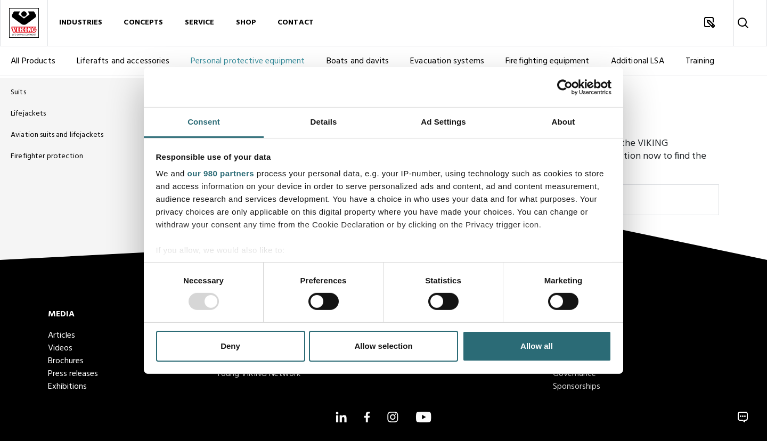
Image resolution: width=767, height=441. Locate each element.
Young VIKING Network (258, 374)
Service (200, 24)
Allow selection (383, 345)
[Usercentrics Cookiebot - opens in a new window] (564, 87)
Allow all (536, 345)
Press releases (73, 374)
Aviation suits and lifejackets (57, 135)
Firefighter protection (47, 156)
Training (700, 63)
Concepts (143, 24)
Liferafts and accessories (123, 63)
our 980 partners (221, 173)
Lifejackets (28, 114)
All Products (33, 63)
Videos (60, 348)
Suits (18, 92)
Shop (246, 24)
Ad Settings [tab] (443, 121)
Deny (230, 345)
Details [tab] (324, 121)
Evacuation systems (447, 63)
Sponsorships (576, 387)
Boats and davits (358, 63)
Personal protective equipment (248, 63)
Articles (61, 335)
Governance (574, 374)
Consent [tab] (203, 121)
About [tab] (563, 121)
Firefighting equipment (547, 63)
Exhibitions (67, 387)
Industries (80, 24)
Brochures (66, 361)
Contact (296, 24)
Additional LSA (637, 63)
